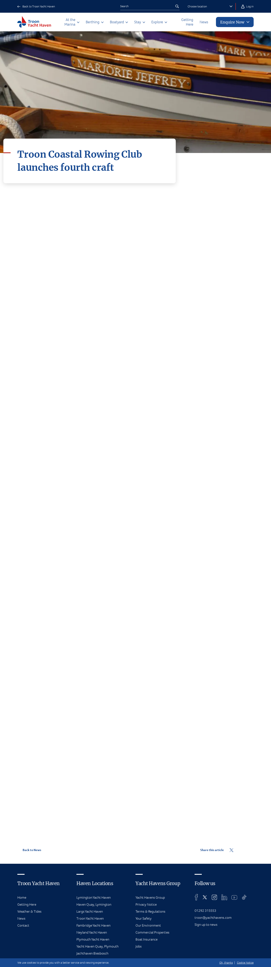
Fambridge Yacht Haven (93, 925)
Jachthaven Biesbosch (92, 953)
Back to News (29, 850)
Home (21, 897)
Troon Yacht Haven (90, 918)
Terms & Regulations (150, 911)
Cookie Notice (245, 963)
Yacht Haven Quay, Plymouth (97, 946)
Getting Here (187, 22)
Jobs (139, 946)
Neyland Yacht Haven (91, 932)
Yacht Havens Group (150, 897)
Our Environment (148, 925)
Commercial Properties (152, 932)
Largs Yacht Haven (89, 911)
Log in (243, 6)
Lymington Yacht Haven (93, 897)
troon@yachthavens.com (213, 917)
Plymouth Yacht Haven (92, 939)
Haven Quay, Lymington (93, 904)
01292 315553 (205, 910)
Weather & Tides (29, 911)
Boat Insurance (147, 939)
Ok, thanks (226, 963)
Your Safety (144, 918)
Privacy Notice (146, 904)
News (204, 22)
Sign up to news (206, 924)
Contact (23, 925)
